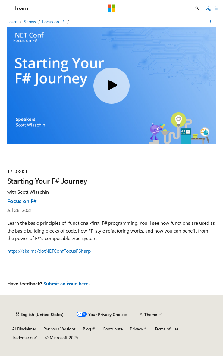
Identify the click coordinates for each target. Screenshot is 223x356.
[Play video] (111, 86)
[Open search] (197, 8)
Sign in (212, 8)
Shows (30, 21)
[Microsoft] (111, 8)
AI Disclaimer (24, 329)
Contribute (113, 329)
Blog (87, 329)
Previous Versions (59, 329)
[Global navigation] (6, 8)
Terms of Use (166, 329)
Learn (13, 21)
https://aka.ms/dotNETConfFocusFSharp (49, 251)
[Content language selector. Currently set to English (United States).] (39, 314)
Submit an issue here (66, 283)
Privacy (136, 329)
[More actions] (210, 21)
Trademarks (22, 337)
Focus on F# (54, 21)
